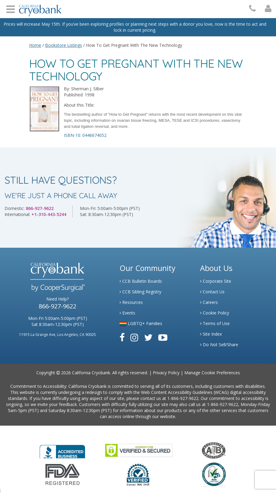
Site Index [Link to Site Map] (211, 334)
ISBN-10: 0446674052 (85, 135)
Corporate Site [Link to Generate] (215, 281)
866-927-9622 (40, 208)
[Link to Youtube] (162, 337)
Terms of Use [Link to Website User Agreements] (215, 323)
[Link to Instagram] (134, 337)
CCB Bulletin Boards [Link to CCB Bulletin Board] (141, 281)
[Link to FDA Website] (62, 474)
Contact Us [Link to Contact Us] (212, 292)
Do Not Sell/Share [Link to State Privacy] (219, 344)
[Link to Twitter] (148, 337)
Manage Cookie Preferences (212, 372)
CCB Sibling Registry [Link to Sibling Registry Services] (140, 292)
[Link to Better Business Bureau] (62, 449)
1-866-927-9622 (183, 398)
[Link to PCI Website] (214, 474)
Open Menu (11, 8)
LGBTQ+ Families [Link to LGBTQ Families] (141, 323)
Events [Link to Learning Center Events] (127, 313)
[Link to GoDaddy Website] (139, 450)
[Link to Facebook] (122, 337)
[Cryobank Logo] (39, 8)
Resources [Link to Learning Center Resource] (131, 302)
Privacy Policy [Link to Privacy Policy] (166, 372)
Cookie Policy (214, 313)
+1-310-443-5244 (48, 214)
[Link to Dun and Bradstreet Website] (138, 474)
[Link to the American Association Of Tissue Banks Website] (213, 450)
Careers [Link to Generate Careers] (209, 302)
